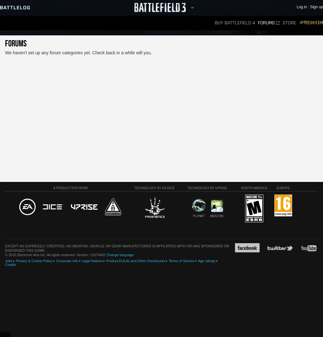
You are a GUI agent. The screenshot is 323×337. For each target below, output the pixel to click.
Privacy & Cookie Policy (34, 261)
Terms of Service (181, 261)
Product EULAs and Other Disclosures (135, 261)
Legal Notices (92, 261)
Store (289, 23)
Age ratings (206, 261)
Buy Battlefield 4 (235, 23)
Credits (10, 265)
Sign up (316, 7)
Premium (311, 22)
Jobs (8, 261)
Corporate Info (67, 261)
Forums (268, 23)
